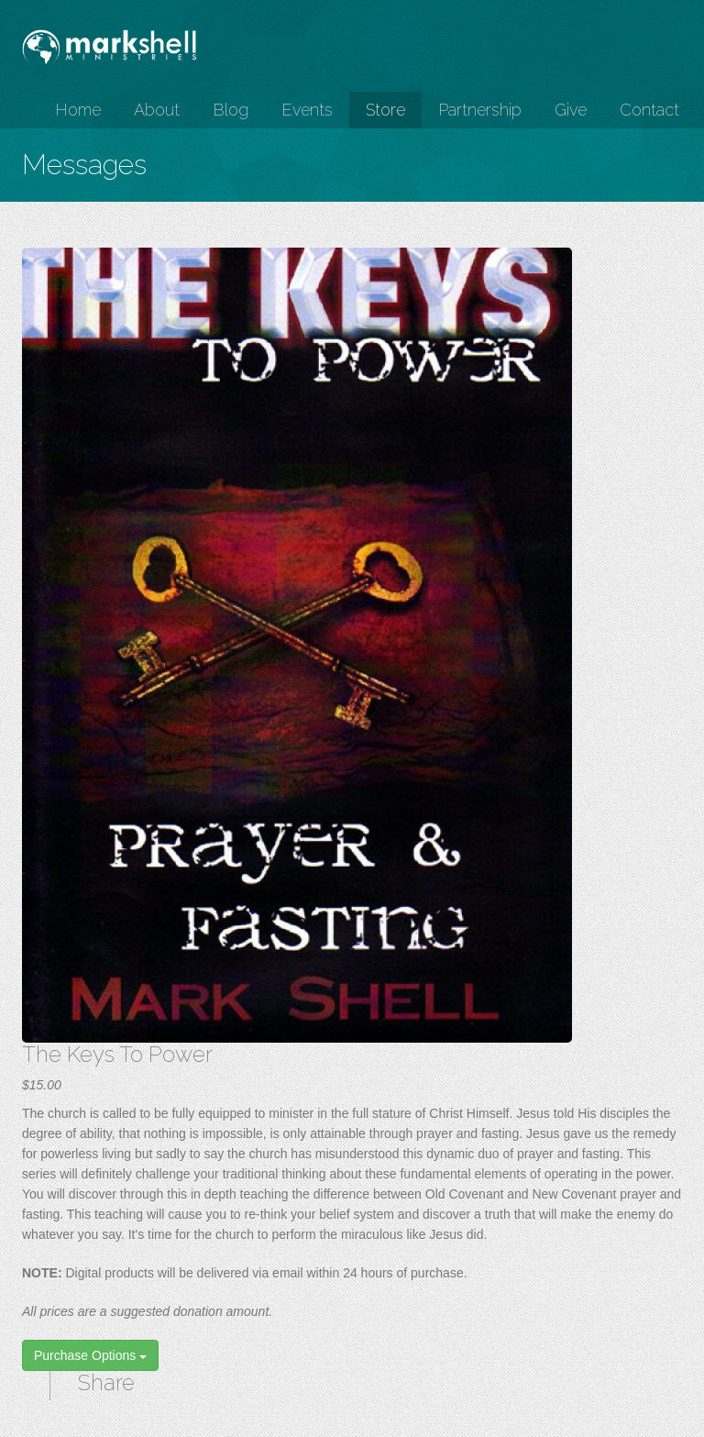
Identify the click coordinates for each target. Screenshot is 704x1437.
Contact (649, 109)
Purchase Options (90, 1355)
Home (78, 109)
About (157, 109)
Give (571, 109)
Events (307, 109)
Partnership (480, 109)
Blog (230, 109)
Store (385, 109)
